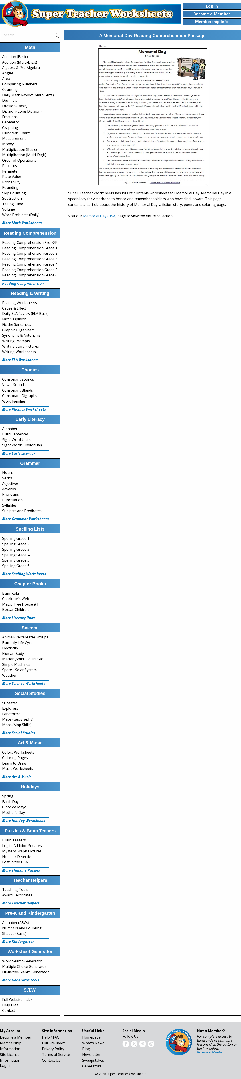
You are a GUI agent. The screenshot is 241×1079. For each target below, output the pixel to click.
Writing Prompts (16, 340)
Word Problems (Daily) (21, 214)
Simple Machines (16, 664)
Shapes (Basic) (14, 933)
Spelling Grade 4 (15, 554)
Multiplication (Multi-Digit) (24, 154)
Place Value (11, 176)
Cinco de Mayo (14, 807)
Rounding (10, 187)
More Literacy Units (19, 617)
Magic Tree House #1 (20, 604)
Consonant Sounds (18, 379)
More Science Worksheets (23, 683)
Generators (91, 1066)
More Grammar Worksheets (25, 518)
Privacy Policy (53, 1048)
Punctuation (12, 499)
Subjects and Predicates (22, 510)
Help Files (10, 1005)
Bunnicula (10, 593)
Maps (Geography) (17, 719)
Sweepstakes (93, 1060)
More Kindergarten (18, 941)
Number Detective (17, 856)
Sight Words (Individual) (22, 445)
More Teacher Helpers (21, 903)
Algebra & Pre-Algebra (21, 67)
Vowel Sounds (14, 384)
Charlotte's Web (15, 598)
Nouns (8, 472)
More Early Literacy (18, 453)
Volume (8, 209)
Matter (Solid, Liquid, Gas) (23, 658)
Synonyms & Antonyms (21, 335)
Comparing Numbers (20, 84)
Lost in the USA (15, 862)
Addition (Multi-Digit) (19, 62)
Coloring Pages (15, 757)
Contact (8, 1010)
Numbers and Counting (22, 928)
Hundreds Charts (16, 133)
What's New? (93, 1043)
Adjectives (10, 483)
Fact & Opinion (14, 319)
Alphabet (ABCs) (15, 922)
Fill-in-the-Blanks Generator (25, 972)
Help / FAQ (51, 1037)
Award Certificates (17, 895)
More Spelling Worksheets (24, 573)
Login (5, 1065)
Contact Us (51, 1060)
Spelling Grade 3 (15, 549)
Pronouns (10, 494)
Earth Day (10, 801)
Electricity (10, 648)
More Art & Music (16, 776)
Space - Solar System (19, 669)
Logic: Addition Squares (22, 845)
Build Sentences (15, 434)
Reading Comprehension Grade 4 (29, 264)
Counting (10, 89)
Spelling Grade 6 (15, 565)
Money (8, 143)
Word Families (14, 401)
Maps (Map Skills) (17, 724)
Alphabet (9, 428)
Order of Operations (19, 160)
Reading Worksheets (19, 302)
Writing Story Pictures (20, 346)
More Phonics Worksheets (24, 409)
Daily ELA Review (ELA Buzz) (25, 313)
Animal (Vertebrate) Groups (25, 637)
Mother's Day (13, 812)
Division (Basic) (14, 105)
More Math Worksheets (22, 222)
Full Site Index (53, 1043)
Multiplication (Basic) (19, 149)
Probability (11, 182)
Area (6, 78)
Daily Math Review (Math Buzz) (28, 95)
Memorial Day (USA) (99, 215)
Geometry (10, 122)
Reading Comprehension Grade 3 (29, 258)
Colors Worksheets (18, 752)
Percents (9, 165)
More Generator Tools (20, 980)
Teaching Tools (15, 889)
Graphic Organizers (18, 330)
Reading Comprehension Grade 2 (29, 253)
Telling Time (12, 203)
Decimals (9, 100)
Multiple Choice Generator (24, 966)
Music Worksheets (17, 768)
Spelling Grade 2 (15, 544)
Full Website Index (17, 999)
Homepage (91, 1037)
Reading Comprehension (23, 283)
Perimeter (10, 171)
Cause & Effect (14, 308)
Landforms (11, 713)
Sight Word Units (16, 439)
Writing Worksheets (19, 351)
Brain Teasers (14, 840)
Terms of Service (56, 1054)
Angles (8, 73)
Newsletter (91, 1054)
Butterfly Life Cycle (17, 642)
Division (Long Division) (22, 111)
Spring (7, 796)
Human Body (13, 653)
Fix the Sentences (16, 324)
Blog (86, 1048)
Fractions (10, 116)
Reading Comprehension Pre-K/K (29, 242)
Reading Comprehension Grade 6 (29, 275)
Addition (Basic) (15, 56)
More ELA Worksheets (20, 359)
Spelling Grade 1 (15, 538)
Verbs (7, 478)
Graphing (10, 127)
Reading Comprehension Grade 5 (29, 269)
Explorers (10, 708)
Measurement (14, 138)
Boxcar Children (15, 609)
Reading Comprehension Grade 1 (29, 248)
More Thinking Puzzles (21, 870)
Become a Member (15, 1037)
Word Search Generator (22, 961)
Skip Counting (14, 193)
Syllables (9, 505)
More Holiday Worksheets (24, 820)
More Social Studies (18, 732)
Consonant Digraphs (19, 395)
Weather (9, 675)
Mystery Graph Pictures (22, 851)
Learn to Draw (14, 763)
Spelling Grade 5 (15, 560)
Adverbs (9, 489)
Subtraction (12, 198)
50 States (10, 703)
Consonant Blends (17, 390)
